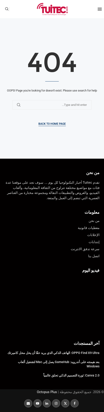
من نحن (92, 172)
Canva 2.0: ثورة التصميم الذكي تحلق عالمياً (71, 375)
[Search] (7, 9)
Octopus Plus (47, 392)
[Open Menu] (100, 9)
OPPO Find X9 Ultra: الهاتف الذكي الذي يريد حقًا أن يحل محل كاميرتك (53, 353)
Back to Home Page (52, 123)
